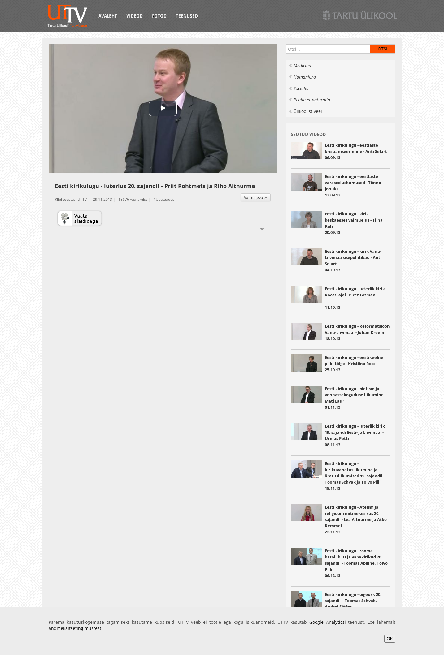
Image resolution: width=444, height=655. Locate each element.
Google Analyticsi (327, 622)
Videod (134, 15)
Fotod (159, 15)
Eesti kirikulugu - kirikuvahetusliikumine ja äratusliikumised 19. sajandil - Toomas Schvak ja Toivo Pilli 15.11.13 (355, 476)
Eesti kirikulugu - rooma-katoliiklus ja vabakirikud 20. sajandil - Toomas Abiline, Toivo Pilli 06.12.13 (356, 563)
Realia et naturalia (309, 100)
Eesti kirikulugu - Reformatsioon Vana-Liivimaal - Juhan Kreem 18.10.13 (357, 332)
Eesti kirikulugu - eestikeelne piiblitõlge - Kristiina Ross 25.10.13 (354, 364)
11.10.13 (357, 298)
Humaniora (302, 77)
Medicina (300, 65)
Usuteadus (165, 199)
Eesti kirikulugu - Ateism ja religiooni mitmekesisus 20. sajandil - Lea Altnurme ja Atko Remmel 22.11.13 (356, 519)
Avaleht (107, 15)
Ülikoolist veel (305, 111)
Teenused (187, 15)
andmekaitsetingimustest (75, 628)
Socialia (299, 88)
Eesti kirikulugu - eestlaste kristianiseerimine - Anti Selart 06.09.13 (356, 151)
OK (390, 638)
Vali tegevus (255, 197)
